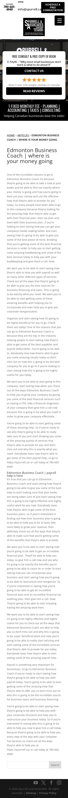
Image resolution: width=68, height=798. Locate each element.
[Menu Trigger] (60, 20)
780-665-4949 (9, 7)
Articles (23, 135)
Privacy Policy (47, 793)
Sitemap (31, 793)
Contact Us (34, 71)
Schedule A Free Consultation (53, 7)
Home (11, 135)
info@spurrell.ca (29, 7)
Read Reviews (34, 91)
